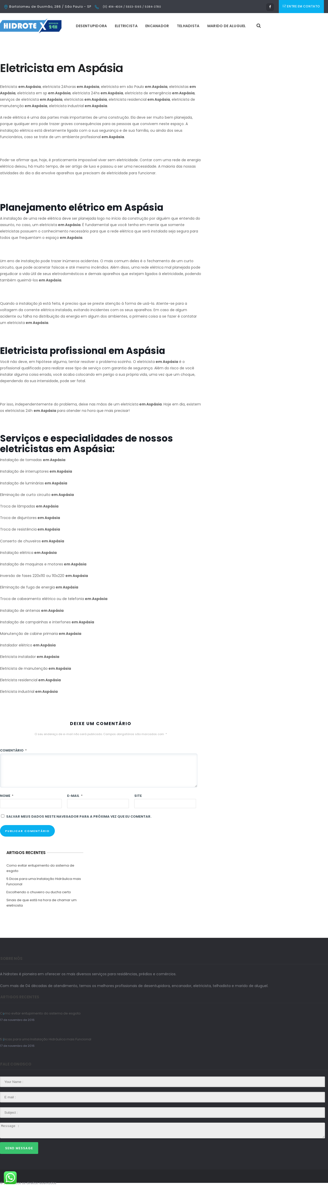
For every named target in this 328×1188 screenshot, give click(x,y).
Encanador (158, 25)
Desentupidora (92, 25)
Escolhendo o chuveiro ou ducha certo (38, 892)
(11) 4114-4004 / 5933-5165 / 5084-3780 (131, 7)
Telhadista (189, 25)
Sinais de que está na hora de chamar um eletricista (41, 903)
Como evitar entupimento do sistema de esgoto (40, 868)
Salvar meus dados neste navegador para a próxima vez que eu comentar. (78, 816)
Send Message (19, 1148)
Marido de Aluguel (227, 25)
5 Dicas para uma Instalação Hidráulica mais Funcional (43, 881)
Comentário (13, 750)
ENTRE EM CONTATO (302, 6)
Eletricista (127, 25)
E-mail (75, 795)
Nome (6, 795)
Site (138, 795)
